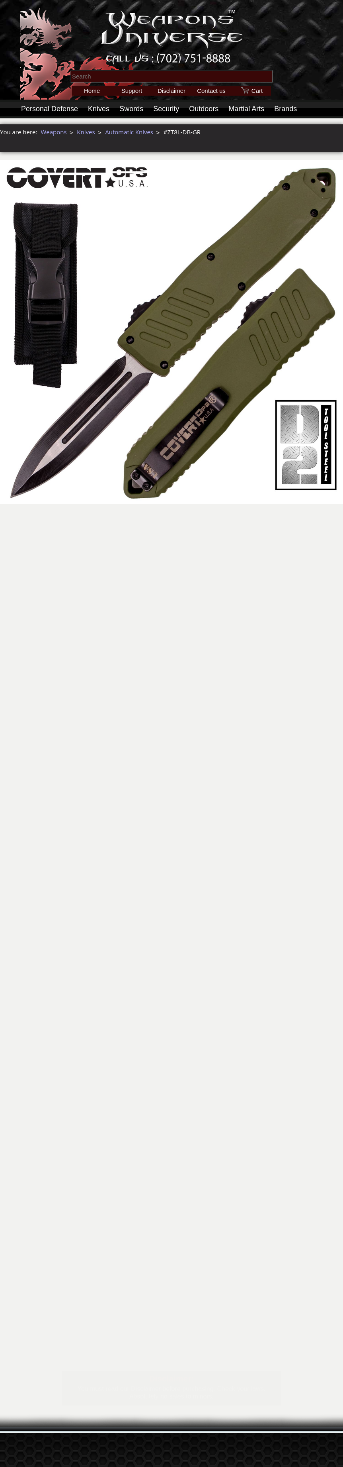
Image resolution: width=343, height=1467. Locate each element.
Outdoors (203, 109)
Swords (131, 109)
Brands (285, 109)
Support (131, 90)
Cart (257, 90)
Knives (98, 109)
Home (92, 90)
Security (166, 109)
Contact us (211, 90)
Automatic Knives (129, 132)
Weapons (53, 132)
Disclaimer (171, 90)
